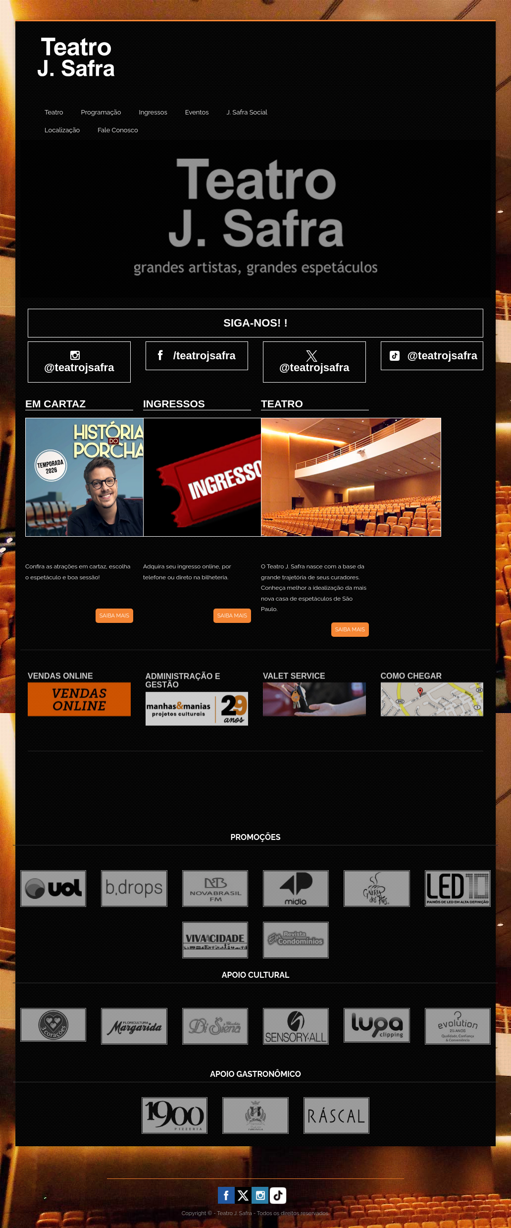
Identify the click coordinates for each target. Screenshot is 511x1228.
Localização (62, 130)
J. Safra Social (247, 112)
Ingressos (153, 112)
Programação (101, 112)
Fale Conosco (118, 130)
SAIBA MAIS (114, 616)
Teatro (54, 112)
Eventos (197, 112)
